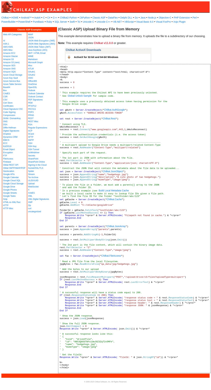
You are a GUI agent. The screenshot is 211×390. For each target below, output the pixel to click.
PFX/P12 (32, 106)
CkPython (84, 17)
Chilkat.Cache (114, 199)
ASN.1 (6, 44)
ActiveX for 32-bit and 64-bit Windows (96, 57)
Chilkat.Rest (109, 118)
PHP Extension (182, 17)
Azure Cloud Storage (12, 75)
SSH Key (32, 146)
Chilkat (5, 17)
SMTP (31, 140)
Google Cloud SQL (12, 180)
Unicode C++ (104, 21)
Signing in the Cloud (37, 165)
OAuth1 (31, 72)
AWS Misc (8, 50)
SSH (30, 143)
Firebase (7, 162)
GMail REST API (10, 165)
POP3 (31, 112)
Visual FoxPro (163, 21)
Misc (30, 65)
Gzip (5, 199)
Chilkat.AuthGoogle (114, 109)
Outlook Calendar (36, 93)
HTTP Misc (8, 208)
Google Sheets (10, 193)
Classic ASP (99, 17)
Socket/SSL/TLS (35, 168)
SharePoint (33, 159)
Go (136, 17)
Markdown (33, 59)
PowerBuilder (8, 21)
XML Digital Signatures (38, 199)
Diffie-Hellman (9, 127)
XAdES (31, 193)
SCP (30, 131)
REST (31, 118)
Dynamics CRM (10, 137)
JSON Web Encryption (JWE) (41, 41)
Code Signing (9, 112)
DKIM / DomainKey (12, 118)
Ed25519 (7, 146)
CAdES (6, 93)
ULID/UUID (33, 180)
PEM (30, 103)
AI (4, 41)
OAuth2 (31, 75)
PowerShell (24, 21)
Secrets (31, 155)
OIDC (30, 78)
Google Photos (10, 190)
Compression (9, 115)
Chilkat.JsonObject (113, 171)
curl (29, 208)
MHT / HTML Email (37, 53)
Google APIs (9, 174)
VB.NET (117, 21)
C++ (55, 17)
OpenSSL (32, 87)
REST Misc (33, 121)
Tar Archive (33, 177)
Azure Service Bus (11, 81)
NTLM (31, 68)
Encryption (8, 152)
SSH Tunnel (33, 149)
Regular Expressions (37, 127)
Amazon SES (9, 65)
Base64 (6, 87)
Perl (195, 17)
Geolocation (8, 171)
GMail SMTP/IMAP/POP (14, 168)
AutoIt (37, 17)
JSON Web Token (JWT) (39, 47)
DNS (5, 121)
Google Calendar (11, 177)
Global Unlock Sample (80, 95)
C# (48, 17)
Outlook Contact (35, 96)
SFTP (30, 137)
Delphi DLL (126, 17)
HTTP (5, 205)
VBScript (129, 21)
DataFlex (113, 17)
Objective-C (165, 17)
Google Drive (9, 187)
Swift (72, 21)
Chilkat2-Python (68, 17)
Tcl (78, 21)
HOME (14, 17)
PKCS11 (32, 109)
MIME (30, 56)
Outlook (31, 90)
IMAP (30, 34)
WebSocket (33, 187)
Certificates (8, 106)
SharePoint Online (36, 162)
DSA (5, 124)
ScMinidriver (33, 152)
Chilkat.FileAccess (111, 255)
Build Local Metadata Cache (114, 190)
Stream (31, 174)
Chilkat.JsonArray (116, 226)
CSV (5, 100)
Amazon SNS (9, 68)
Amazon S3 (8, 59)
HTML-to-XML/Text (12, 202)
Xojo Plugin (179, 21)
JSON (31, 37)
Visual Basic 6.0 (144, 21)
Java (142, 17)
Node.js (152, 17)
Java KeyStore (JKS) (37, 50)
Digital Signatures (11, 131)
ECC (5, 143)
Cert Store (8, 103)
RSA (30, 124)
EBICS (6, 140)
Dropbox (7, 134)
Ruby (49, 21)
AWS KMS (8, 47)
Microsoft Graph (35, 62)
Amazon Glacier (10, 56)
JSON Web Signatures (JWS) (41, 44)
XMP (30, 202)
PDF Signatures (35, 100)
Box (5, 90)
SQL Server (61, 21)
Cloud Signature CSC (13, 109)
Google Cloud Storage (13, 183)
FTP (5, 155)
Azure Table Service (12, 84)
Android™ (26, 17)
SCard (31, 134)
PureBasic (38, 21)
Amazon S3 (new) (11, 62)
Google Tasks (9, 196)
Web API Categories (12, 34)
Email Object (9, 149)
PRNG (31, 115)
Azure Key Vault (10, 78)
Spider (31, 171)
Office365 (32, 81)
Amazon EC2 (9, 53)
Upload (31, 183)
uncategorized (34, 211)
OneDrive (32, 84)
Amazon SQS (9, 72)
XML (30, 196)
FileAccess (8, 159)
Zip (29, 205)
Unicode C (88, 21)
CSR (5, 96)
